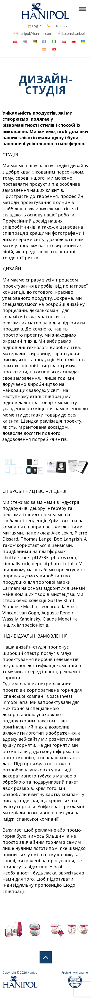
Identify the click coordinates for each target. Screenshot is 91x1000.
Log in (34, 26)
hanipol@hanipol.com (33, 34)
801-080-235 (59, 26)
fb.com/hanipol (71, 34)
